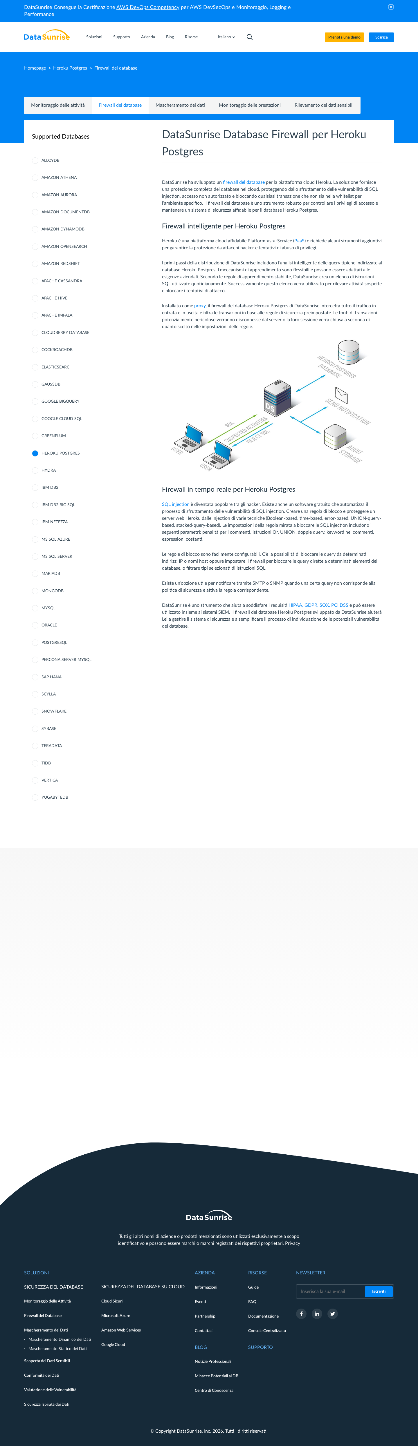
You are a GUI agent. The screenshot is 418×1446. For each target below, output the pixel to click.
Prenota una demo (344, 37)
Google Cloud (113, 1345)
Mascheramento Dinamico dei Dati (59, 1340)
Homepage (35, 68)
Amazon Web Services (121, 1330)
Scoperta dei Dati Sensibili (47, 1361)
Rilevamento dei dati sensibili (324, 105)
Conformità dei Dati (41, 1376)
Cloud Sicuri (111, 1301)
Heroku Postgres (70, 68)
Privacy (292, 1243)
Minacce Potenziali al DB (216, 1376)
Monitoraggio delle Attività (47, 1301)
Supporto (121, 37)
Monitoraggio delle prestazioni (250, 105)
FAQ (252, 1302)
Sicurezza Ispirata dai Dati (46, 1405)
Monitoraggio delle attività (58, 105)
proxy (200, 306)
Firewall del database (120, 105)
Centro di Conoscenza (214, 1391)
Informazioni (206, 1287)
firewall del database (244, 182)
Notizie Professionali (213, 1362)
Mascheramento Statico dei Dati (57, 1349)
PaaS (299, 241)
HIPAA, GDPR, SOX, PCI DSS (318, 605)
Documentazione (263, 1316)
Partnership (205, 1316)
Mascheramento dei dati (180, 105)
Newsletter (310, 1273)
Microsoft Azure (115, 1316)
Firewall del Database (43, 1316)
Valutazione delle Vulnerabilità (50, 1390)
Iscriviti (379, 1292)
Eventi (200, 1302)
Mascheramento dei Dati (46, 1330)
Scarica (381, 37)
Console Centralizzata (267, 1331)
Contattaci (204, 1331)
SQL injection (176, 504)
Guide (253, 1287)
